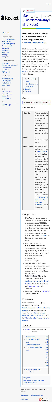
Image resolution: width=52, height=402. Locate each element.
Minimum (28, 329)
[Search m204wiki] (47, 16)
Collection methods (30, 383)
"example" (43, 235)
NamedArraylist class (33, 345)
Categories (27, 378)
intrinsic (25, 71)
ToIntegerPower (34, 286)
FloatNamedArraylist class (35, 43)
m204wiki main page (37, 395)
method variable (41, 151)
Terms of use (24, 399)
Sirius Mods (46, 291)
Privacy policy (24, 395)
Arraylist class (30, 337)
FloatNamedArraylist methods (33, 380)
